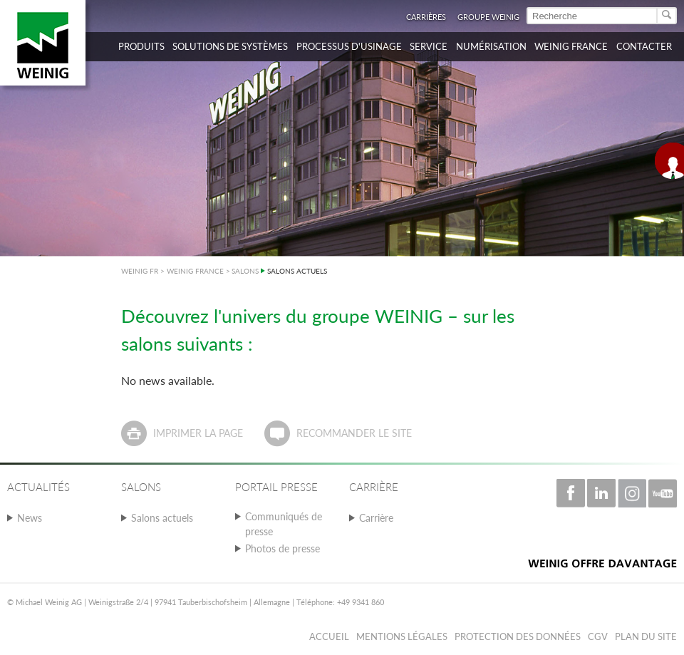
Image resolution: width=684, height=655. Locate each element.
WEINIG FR (139, 271)
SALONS (245, 271)
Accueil (329, 636)
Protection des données (518, 636)
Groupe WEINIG (488, 16)
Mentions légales (401, 636)
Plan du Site (646, 636)
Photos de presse (282, 548)
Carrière (376, 518)
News (29, 518)
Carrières (426, 16)
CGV (598, 636)
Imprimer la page (198, 433)
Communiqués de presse (283, 523)
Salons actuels (162, 518)
